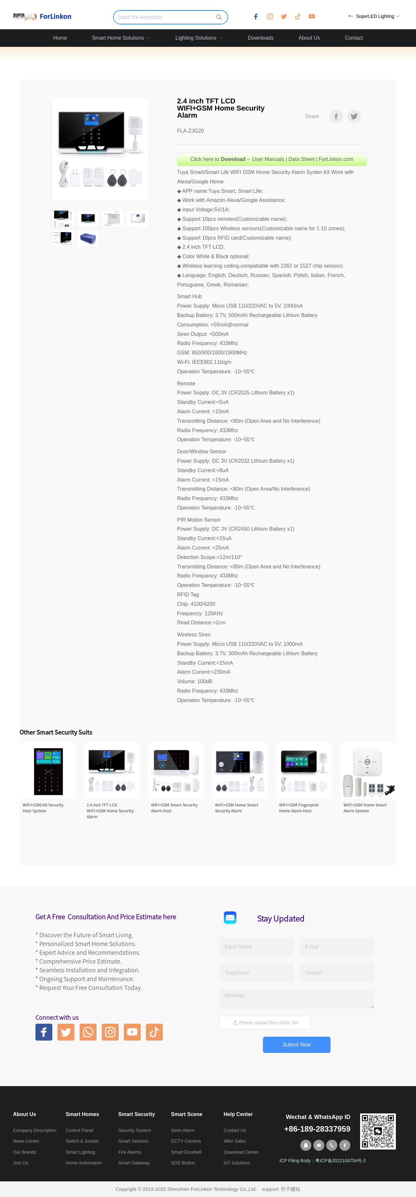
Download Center (241, 1152)
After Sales (235, 1141)
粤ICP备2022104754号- (339, 1160)
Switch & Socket (82, 1141)
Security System (134, 1130)
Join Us (20, 1162)
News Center (26, 1141)
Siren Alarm (182, 1130)
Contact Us (235, 1130)
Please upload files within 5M (265, 1022)
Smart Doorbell (186, 1152)
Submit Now (297, 1044)
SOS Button (183, 1162)
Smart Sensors (133, 1141)
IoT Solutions (237, 1162)
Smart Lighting (80, 1152)
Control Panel (79, 1130)
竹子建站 (290, 1189)
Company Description (35, 1130)
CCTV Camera (186, 1141)
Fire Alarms (129, 1152)
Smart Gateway (134, 1162)
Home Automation (84, 1162)
